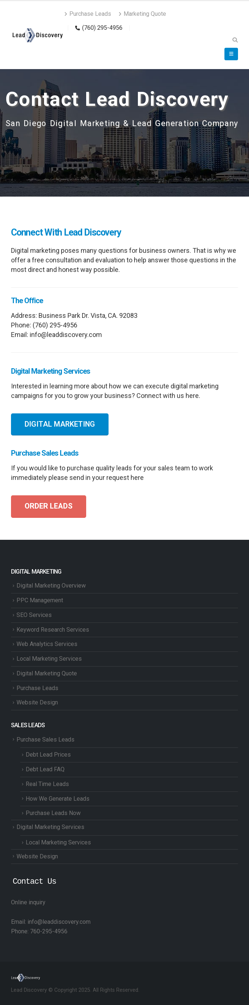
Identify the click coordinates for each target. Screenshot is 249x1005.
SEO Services (34, 614)
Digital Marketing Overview (51, 585)
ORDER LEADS (49, 506)
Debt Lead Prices (48, 754)
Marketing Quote (142, 13)
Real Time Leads (47, 783)
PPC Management (40, 600)
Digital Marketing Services (50, 826)
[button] (235, 40)
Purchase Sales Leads (45, 739)
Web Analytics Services (47, 643)
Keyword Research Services (53, 629)
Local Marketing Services (49, 658)
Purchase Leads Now (53, 813)
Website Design (37, 702)
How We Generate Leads (57, 798)
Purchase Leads (87, 13)
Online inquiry (28, 902)
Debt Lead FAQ (45, 769)
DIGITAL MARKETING (60, 424)
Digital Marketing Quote (47, 673)
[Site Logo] (37, 35)
